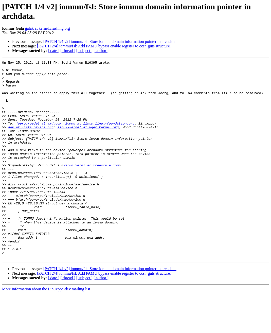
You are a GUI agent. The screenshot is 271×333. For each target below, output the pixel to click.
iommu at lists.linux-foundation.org (100, 136)
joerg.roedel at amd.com (38, 136)
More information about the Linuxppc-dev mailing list (46, 328)
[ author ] (101, 50)
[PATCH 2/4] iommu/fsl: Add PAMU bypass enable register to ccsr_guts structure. (104, 46)
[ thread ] (67, 50)
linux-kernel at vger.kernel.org (88, 140)
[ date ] (53, 50)
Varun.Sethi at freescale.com (91, 186)
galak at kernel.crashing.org (47, 28)
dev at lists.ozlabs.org (30, 140)
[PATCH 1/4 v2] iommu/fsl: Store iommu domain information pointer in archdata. (109, 41)
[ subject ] (84, 50)
